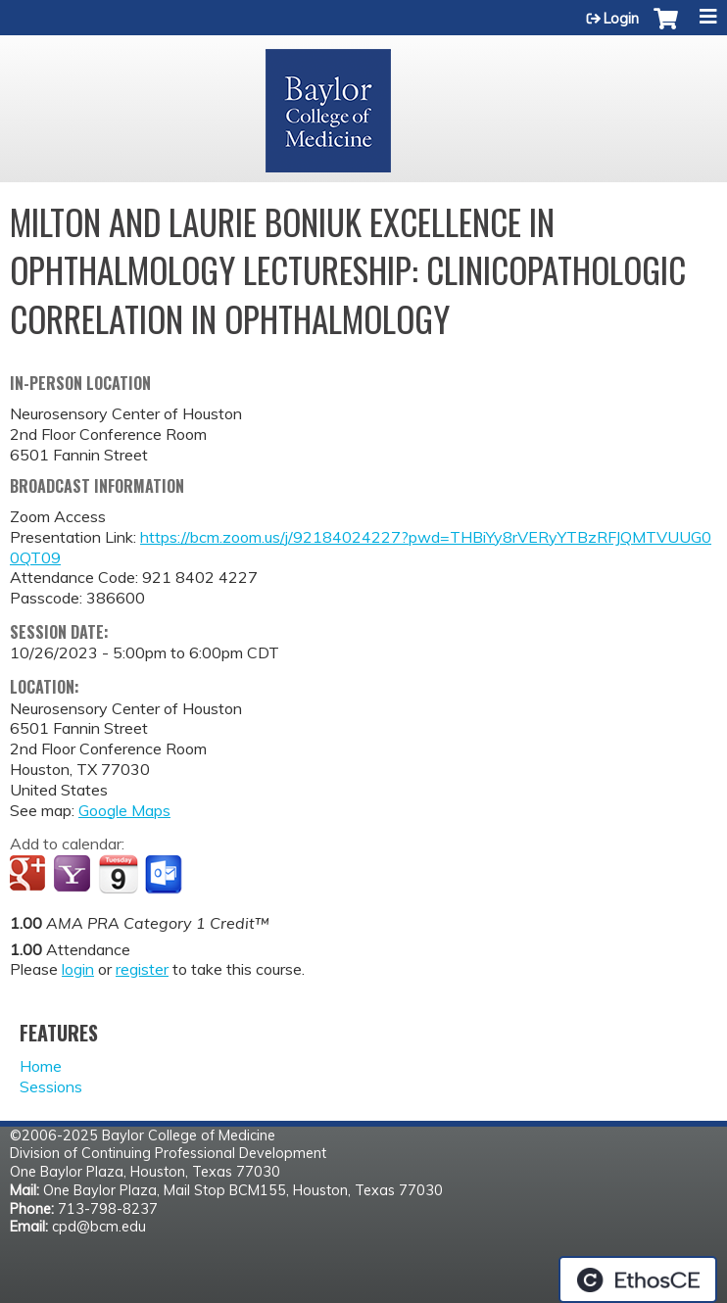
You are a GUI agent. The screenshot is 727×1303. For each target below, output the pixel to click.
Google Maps (124, 810)
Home (41, 1066)
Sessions (51, 1086)
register (142, 969)
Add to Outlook (165, 874)
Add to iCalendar (118, 873)
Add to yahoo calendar (74, 874)
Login (621, 18)
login (78, 969)
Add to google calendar (30, 874)
